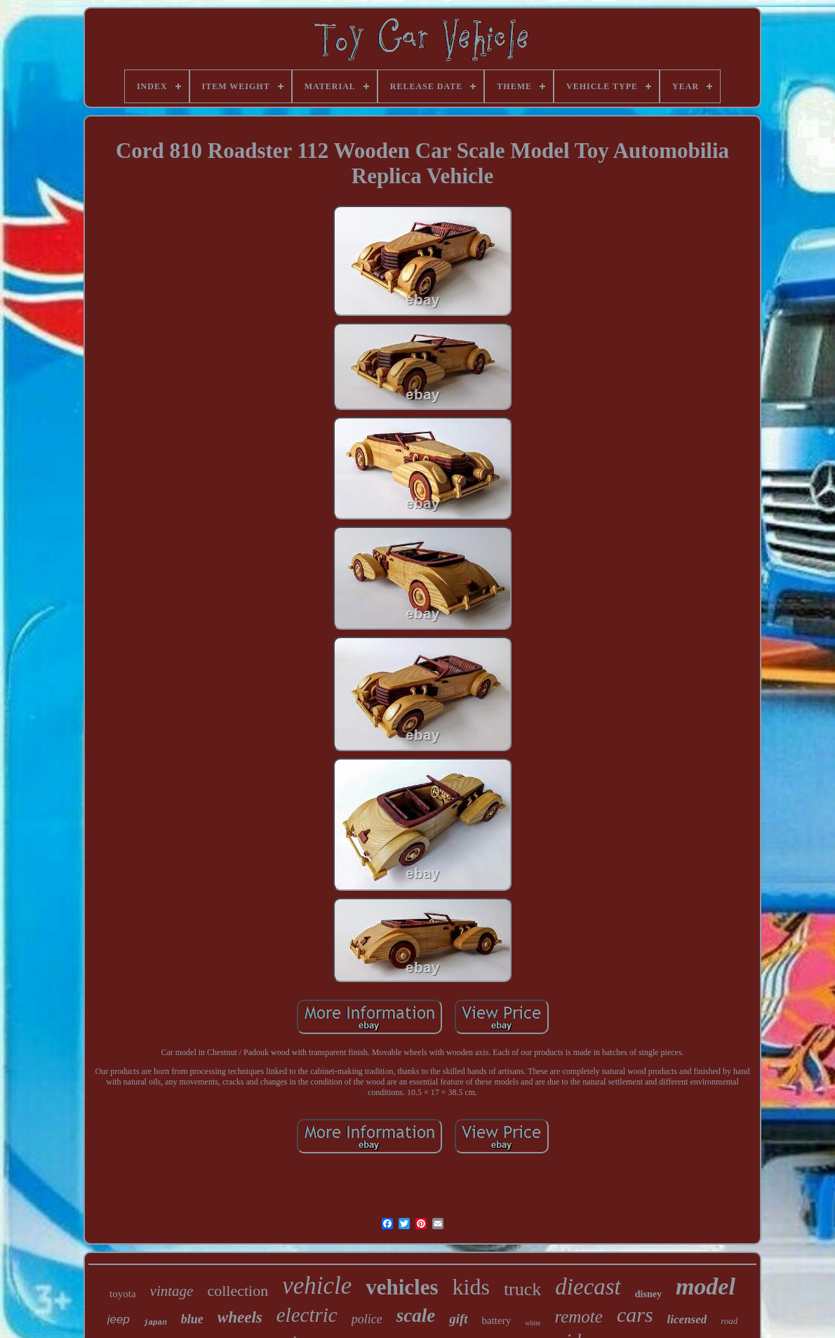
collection (237, 1290)
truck (522, 1289)
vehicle (317, 1285)
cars (635, 1314)
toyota (122, 1293)
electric (307, 1315)
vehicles (402, 1287)
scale (415, 1315)
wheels (240, 1317)
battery (497, 1320)
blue (192, 1319)
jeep (118, 1319)
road (729, 1321)
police (367, 1319)
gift (458, 1318)
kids (471, 1286)
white (532, 1323)
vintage (172, 1291)
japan (155, 1322)
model (705, 1286)
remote (578, 1316)
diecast (587, 1286)
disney (648, 1294)
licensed (687, 1319)
